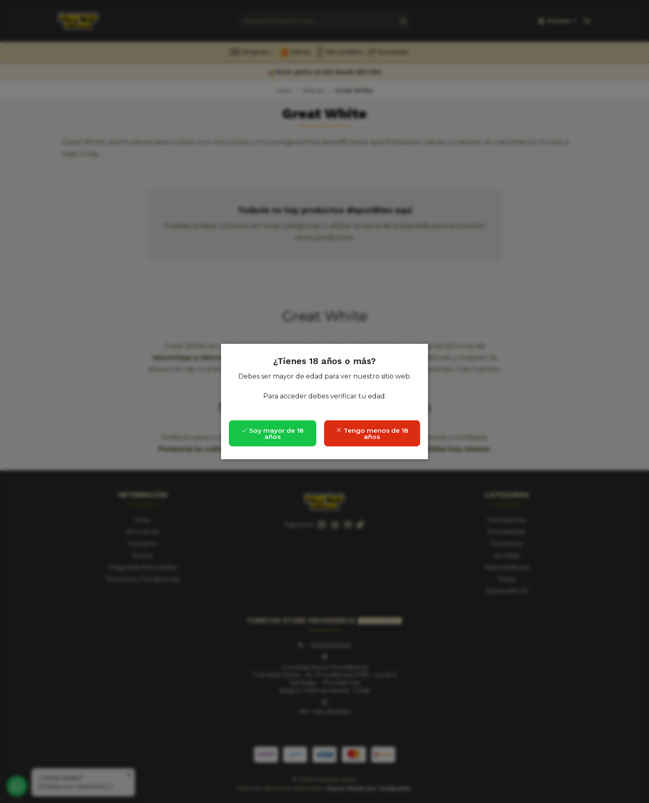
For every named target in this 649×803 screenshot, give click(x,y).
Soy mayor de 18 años (272, 434)
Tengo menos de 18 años (372, 434)
